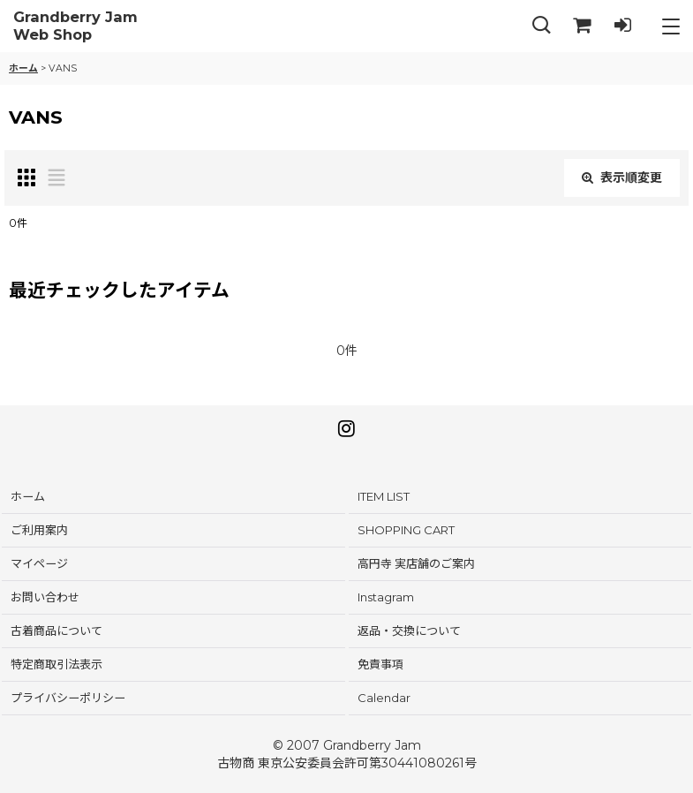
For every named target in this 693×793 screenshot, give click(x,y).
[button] (541, 26)
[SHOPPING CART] (582, 26)
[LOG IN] (622, 26)
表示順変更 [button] (622, 177)
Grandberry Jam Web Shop (75, 26)
